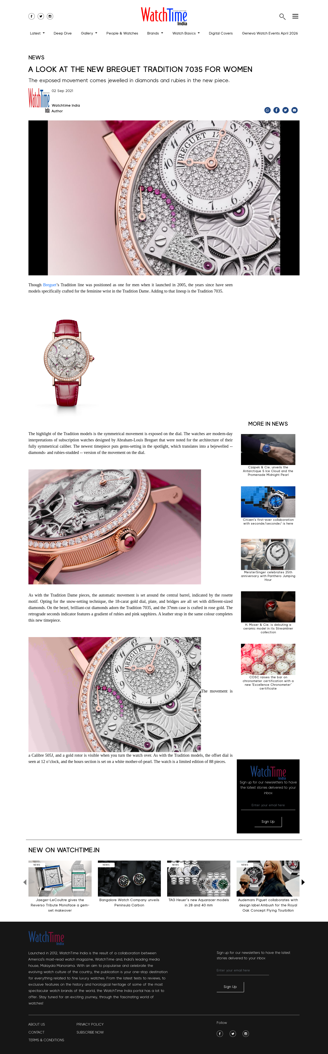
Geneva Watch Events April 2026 (270, 33)
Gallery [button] (87, 33)
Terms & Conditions (46, 1040)
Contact (36, 1032)
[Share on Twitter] (286, 110)
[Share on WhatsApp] (268, 110)
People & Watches (122, 33)
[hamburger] (295, 16)
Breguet (49, 284)
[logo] (164, 16)
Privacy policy (90, 1024)
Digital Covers (221, 33)
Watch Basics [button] (184, 33)
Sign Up (268, 822)
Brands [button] (153, 33)
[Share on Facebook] (277, 110)
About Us (36, 1024)
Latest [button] (36, 33)
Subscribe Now (90, 1032)
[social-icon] (31, 16)
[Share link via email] (295, 110)
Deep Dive (63, 33)
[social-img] (220, 1034)
